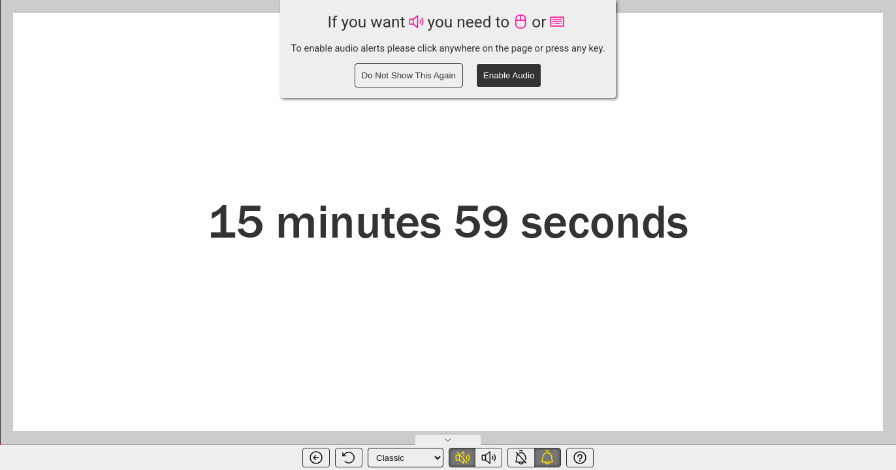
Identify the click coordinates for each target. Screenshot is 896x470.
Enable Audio (509, 75)
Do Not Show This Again (409, 75)
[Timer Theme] (405, 457)
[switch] (475, 457)
